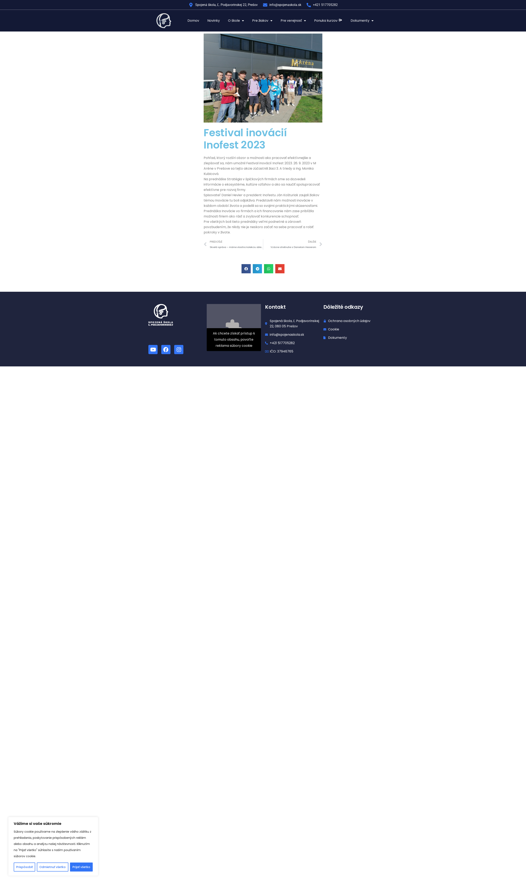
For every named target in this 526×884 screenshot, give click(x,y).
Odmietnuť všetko (52, 867)
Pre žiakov (262, 20)
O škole (236, 20)
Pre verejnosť (293, 20)
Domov (193, 20)
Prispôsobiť (24, 867)
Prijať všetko (81, 867)
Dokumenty (362, 20)
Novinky (213, 20)
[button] (246, 268)
